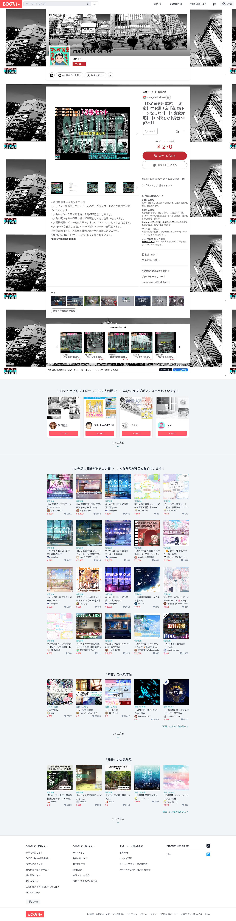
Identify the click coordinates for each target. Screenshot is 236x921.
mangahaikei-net (118, 327)
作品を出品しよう (198, 4)
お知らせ (124, 852)
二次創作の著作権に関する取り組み (43, 887)
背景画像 (162, 92)
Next (136, 133)
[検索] (88, 4)
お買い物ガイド (80, 858)
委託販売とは (32, 881)
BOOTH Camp (33, 892)
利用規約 (100, 914)
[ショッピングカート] (214, 4)
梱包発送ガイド (33, 875)
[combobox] (57, 4)
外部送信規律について (169, 914)
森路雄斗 (77, 59)
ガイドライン (131, 914)
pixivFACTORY (148, 242)
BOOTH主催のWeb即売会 (85, 881)
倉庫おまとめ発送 (81, 875)
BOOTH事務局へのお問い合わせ (135, 869)
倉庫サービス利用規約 (115, 914)
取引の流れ (150, 254)
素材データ (148, 92)
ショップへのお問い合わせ (154, 282)
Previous (48, 133)
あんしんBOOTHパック (151, 222)
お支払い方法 (151, 260)
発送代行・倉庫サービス (37, 869)
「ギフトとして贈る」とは (157, 185)
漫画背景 (63, 425)
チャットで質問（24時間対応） (135, 864)
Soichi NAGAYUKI (104, 425)
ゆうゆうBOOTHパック (172, 222)
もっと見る (118, 445)
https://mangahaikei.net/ (63, 239)
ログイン (158, 4)
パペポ (134, 425)
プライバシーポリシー (152, 276)
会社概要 (90, 914)
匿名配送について (34, 864)
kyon (169, 425)
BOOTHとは (176, 4)
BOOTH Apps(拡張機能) (37, 858)
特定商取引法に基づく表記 (154, 271)
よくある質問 (126, 858)
